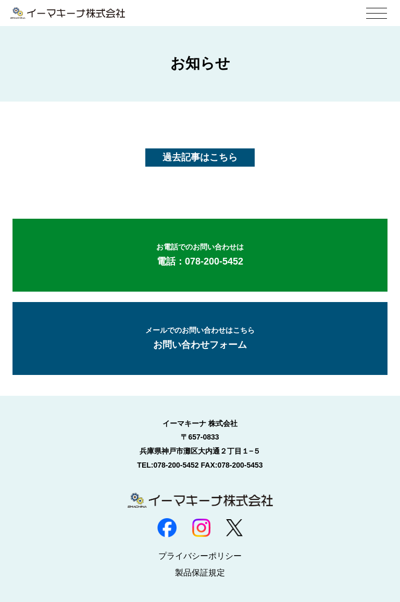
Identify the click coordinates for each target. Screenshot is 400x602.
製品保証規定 (200, 572)
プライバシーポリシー (200, 555)
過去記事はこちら (200, 157)
